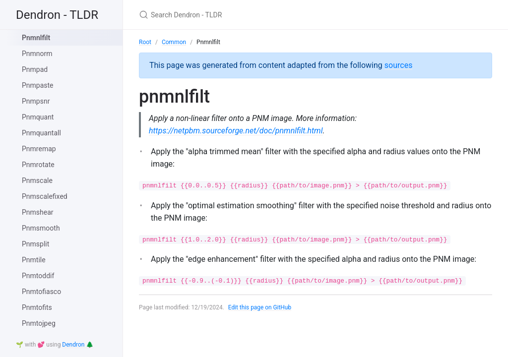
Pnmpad (35, 69)
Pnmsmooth (41, 228)
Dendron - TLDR (57, 15)
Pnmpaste (38, 85)
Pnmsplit (35, 244)
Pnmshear (38, 212)
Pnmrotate (38, 165)
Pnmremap (39, 149)
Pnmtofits (37, 307)
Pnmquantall (41, 133)
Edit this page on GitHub (260, 307)
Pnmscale (37, 180)
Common (174, 42)
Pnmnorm (37, 54)
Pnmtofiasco (41, 292)
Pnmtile (34, 260)
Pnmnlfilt (36, 38)
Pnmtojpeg (39, 323)
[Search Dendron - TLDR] (256, 14)
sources (398, 65)
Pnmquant (38, 117)
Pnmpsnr (36, 101)
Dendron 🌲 (77, 344)
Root (145, 42)
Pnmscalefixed (44, 196)
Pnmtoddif (38, 276)
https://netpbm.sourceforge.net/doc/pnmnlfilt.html (236, 130)
